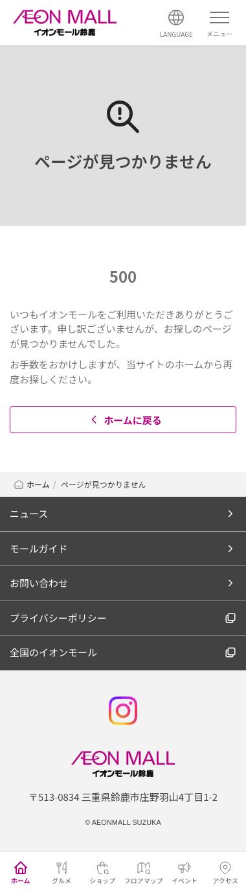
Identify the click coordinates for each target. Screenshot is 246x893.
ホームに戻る (124, 420)
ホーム (31, 484)
